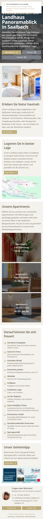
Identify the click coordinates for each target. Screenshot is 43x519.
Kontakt (21, 57)
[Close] (39, 4)
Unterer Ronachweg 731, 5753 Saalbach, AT (25, 502)
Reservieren (10, 463)
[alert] (21, 7)
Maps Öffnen (11, 173)
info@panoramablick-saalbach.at (26, 498)
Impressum (11, 516)
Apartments (11, 52)
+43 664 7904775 (23, 495)
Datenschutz (20, 516)
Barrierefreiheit (30, 516)
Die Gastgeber (9, 132)
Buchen (31, 52)
